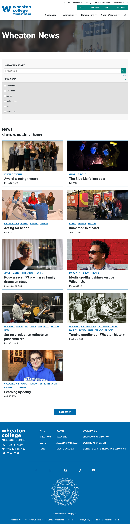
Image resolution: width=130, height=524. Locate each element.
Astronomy (10, 112)
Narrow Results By (14, 65)
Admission (68, 15)
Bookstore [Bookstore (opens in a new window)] (90, 431)
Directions (45, 437)
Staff (90, 330)
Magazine (61, 437)
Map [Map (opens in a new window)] (43, 443)
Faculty (73, 273)
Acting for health (16, 228)
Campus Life (87, 15)
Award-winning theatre (21, 179)
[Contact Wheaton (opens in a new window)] (56, 520)
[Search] (125, 14)
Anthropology (11, 101)
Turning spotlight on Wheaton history (97, 335)
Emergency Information (96, 437)
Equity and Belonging (108, 327)
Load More (65, 412)
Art (7, 106)
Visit (82, 8)
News (42, 449)
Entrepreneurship (49, 384)
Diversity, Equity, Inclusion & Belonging (104, 449)
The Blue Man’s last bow (87, 179)
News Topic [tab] (10, 79)
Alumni (67, 3)
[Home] (19, 10)
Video (6, 330)
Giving (88, 3)
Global (72, 224)
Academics (50, 15)
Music (46, 327)
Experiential (10, 388)
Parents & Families (102, 3)
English (16, 273)
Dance (33, 327)
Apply (107, 8)
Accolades (10, 91)
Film (40, 327)
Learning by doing (17, 392)
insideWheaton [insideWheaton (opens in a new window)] (121, 3)
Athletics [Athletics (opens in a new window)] (77, 3)
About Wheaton (109, 15)
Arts (42, 431)
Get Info (95, 8)
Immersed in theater (84, 228)
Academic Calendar (67, 443)
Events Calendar (65, 449)
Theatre (18, 174)
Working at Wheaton (94, 443)
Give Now (121, 8)
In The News (27, 273)
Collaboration (11, 224)
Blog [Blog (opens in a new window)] (60, 431)
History (82, 330)
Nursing (24, 224)
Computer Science (29, 384)
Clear (124, 75)
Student (8, 174)
